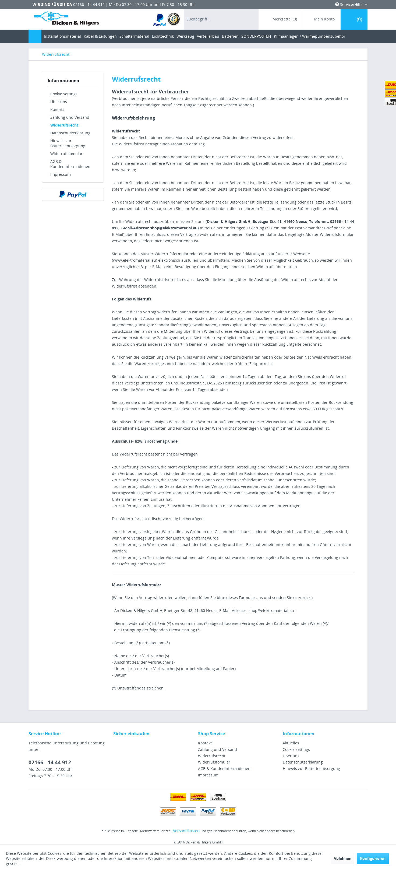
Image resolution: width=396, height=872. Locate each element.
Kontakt (57, 109)
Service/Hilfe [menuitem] (349, 4)
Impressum (60, 174)
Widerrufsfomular (66, 153)
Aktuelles (291, 742)
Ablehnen (342, 858)
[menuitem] (167, 19)
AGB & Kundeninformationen (70, 164)
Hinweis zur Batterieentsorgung (67, 143)
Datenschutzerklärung (70, 132)
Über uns (58, 101)
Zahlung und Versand (69, 117)
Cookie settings (63, 93)
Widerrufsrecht (64, 125)
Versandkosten (186, 830)
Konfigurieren (373, 858)
